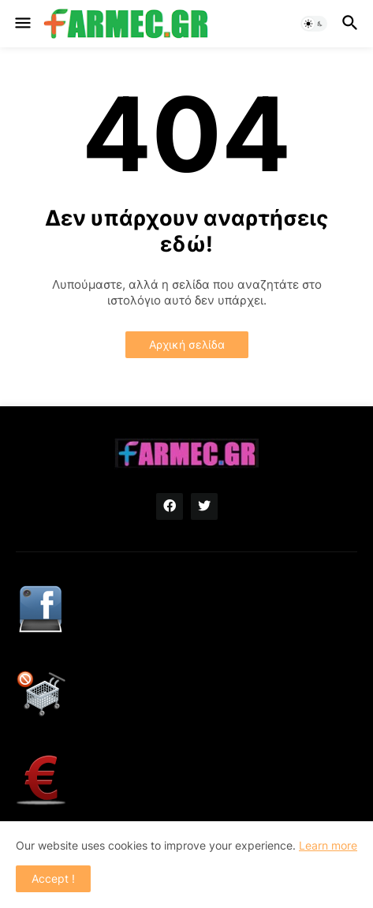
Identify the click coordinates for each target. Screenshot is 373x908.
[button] (21, 23)
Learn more (328, 845)
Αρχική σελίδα (187, 344)
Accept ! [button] (53, 878)
